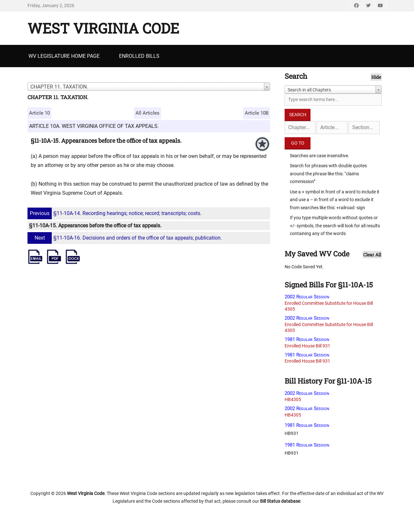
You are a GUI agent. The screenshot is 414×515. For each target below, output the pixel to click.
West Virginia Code (103, 28)
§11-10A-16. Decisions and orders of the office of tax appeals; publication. (125, 238)
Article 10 (39, 113)
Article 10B (256, 113)
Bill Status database (280, 501)
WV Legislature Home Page (64, 56)
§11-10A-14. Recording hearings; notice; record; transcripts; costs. (115, 213)
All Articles (147, 113)
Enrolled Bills (139, 56)
